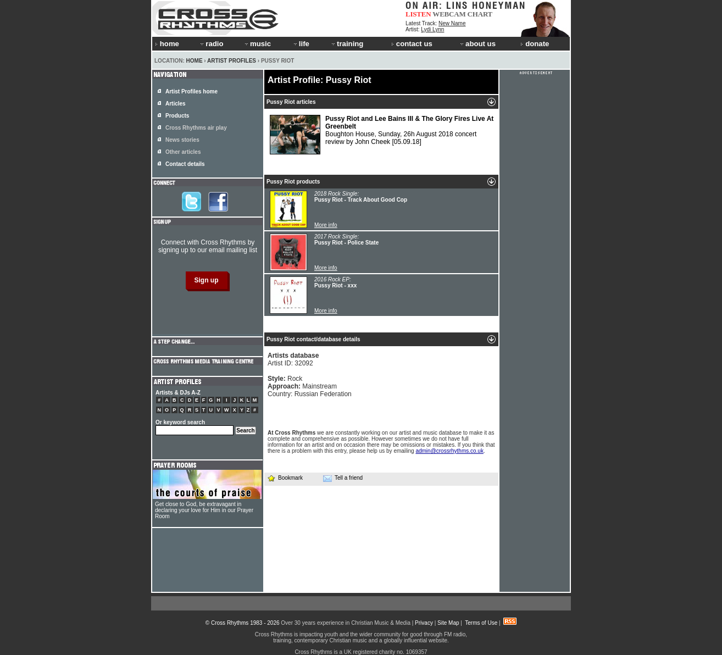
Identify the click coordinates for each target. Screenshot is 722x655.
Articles (175, 104)
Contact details (185, 164)
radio (211, 44)
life (300, 44)
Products (177, 116)
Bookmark (285, 477)
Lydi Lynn (432, 29)
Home (194, 61)
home (167, 44)
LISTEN (418, 14)
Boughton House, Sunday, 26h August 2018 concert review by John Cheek (381, 134)
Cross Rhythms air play (196, 128)
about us (477, 44)
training (346, 44)
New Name (451, 23)
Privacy (424, 623)
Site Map (448, 623)
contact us (411, 44)
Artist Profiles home (191, 91)
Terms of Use (481, 623)
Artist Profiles (231, 61)
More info (325, 225)
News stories (182, 140)
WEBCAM (448, 14)
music (257, 44)
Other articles (183, 152)
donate (534, 44)
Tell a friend (343, 478)
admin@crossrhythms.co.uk (449, 451)
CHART (480, 14)
